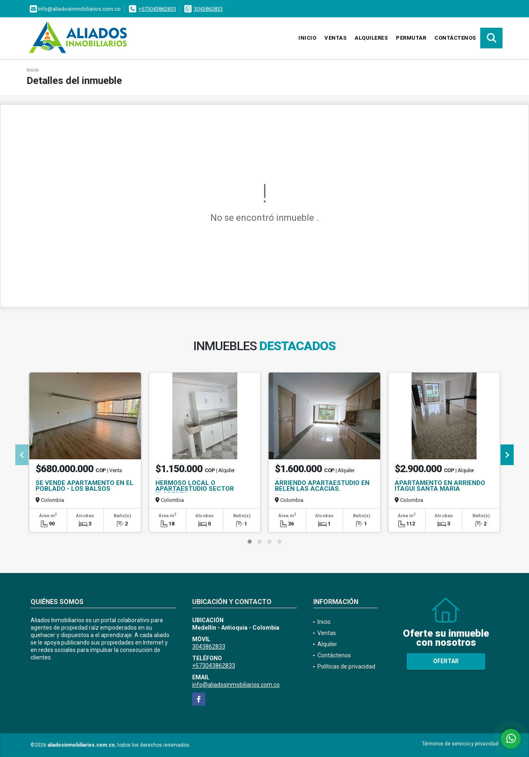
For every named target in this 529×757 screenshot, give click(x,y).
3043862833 (208, 9)
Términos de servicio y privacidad (460, 744)
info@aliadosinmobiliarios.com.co (236, 684)
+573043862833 (157, 9)
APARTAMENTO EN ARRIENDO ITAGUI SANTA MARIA (440, 485)
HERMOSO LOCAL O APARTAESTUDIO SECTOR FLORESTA (194, 488)
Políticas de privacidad (346, 666)
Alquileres (371, 38)
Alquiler (327, 644)
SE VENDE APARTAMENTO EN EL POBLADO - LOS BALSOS (84, 485)
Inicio (307, 38)
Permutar (411, 38)
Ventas (335, 38)
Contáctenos (455, 38)
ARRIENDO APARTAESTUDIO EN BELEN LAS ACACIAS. (322, 485)
